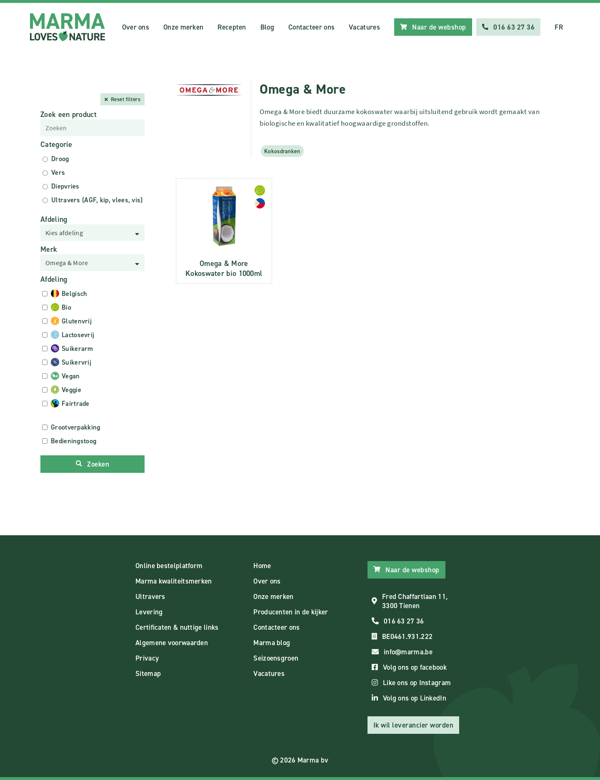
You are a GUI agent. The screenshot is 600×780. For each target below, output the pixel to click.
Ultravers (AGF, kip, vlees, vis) (97, 200)
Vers (58, 172)
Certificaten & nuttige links (176, 627)
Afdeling (53, 219)
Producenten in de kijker (290, 611)
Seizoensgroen (275, 658)
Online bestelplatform (168, 565)
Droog (60, 158)
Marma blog (271, 642)
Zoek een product (68, 114)
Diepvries (65, 186)
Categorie (56, 144)
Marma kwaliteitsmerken (173, 581)
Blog (267, 27)
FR (559, 27)
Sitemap (148, 673)
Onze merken (183, 27)
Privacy (147, 658)
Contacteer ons (311, 27)
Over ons (135, 27)
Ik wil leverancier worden (413, 725)
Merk (48, 249)
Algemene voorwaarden (171, 642)
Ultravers (150, 596)
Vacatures (364, 27)
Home (262, 565)
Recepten (232, 27)
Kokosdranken (282, 151)
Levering (148, 611)
